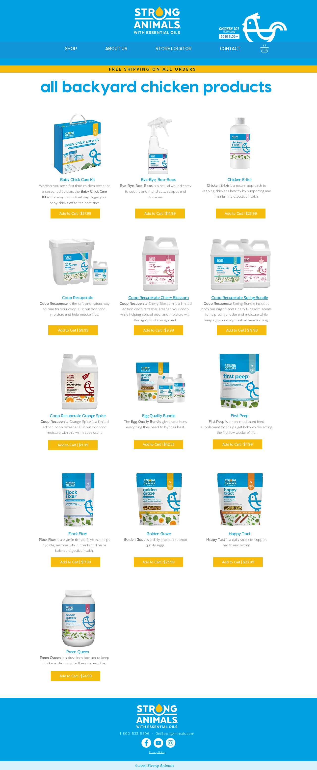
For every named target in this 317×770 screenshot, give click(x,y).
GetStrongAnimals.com (175, 733)
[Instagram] (170, 743)
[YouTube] (158, 743)
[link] (269, 48)
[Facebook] (146, 743)
